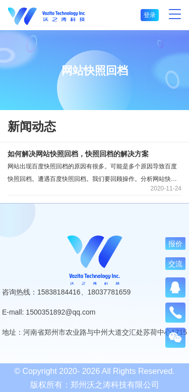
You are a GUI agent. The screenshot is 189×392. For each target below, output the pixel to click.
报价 (175, 243)
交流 (175, 263)
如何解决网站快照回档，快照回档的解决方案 (78, 154)
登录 (150, 15)
